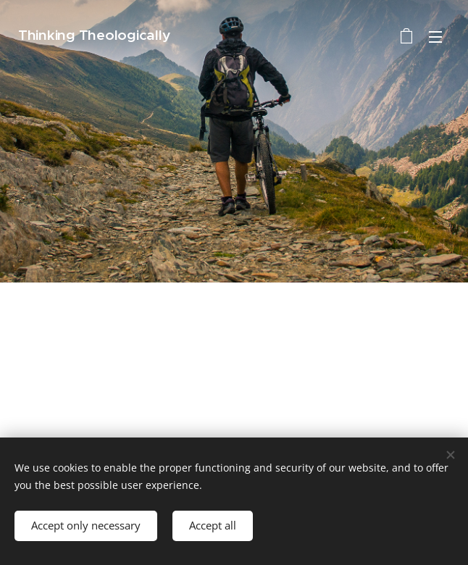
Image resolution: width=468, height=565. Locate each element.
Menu (435, 37)
